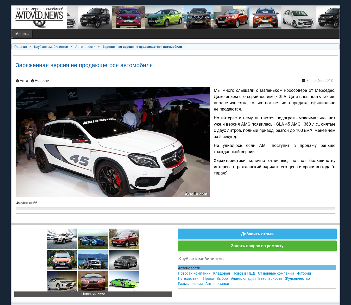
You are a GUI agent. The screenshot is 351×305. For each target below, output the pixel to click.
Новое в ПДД (244, 273)
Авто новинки (217, 284)
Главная (20, 47)
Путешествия (189, 278)
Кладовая (221, 273)
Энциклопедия (243, 278)
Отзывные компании (276, 273)
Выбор (222, 278)
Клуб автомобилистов (51, 47)
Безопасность (270, 278)
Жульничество (297, 278)
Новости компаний (194, 273)
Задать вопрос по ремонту (257, 245)
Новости (42, 81)
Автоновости (85, 47)
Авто (24, 81)
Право (208, 278)
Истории (304, 273)
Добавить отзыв (257, 233)
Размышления (190, 284)
